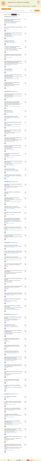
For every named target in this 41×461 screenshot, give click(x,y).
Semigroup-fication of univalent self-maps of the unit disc (13, 54)
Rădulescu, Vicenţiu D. (13, 432)
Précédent (5, 14)
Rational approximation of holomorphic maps (11, 206)
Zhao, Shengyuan (6, 176)
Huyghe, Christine (6, 214)
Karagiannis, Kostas (13, 201)
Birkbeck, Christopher (7, 309)
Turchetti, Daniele (11, 149)
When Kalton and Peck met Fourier (9, 324)
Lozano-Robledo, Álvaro (13, 42)
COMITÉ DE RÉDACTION (18, 6)
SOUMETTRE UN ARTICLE (26, 6)
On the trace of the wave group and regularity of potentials (13, 263)
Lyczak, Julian (6, 97)
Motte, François (6, 375)
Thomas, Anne (17, 424)
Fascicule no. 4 (14, 242)
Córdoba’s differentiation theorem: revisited (11, 116)
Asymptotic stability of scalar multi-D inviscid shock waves (13, 364)
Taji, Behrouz (12, 410)
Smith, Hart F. (6, 266)
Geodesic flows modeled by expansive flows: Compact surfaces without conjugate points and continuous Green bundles (13, 445)
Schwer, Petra (12, 424)
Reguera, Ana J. (6, 381)
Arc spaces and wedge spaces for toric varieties (11, 379)
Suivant (18, 14)
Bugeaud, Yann (6, 360)
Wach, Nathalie (12, 214)
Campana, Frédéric (7, 341)
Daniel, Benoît (6, 50)
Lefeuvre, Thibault (16, 78)
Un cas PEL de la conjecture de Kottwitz (10, 396)
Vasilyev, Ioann (12, 141)
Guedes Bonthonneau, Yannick (8, 78)
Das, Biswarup (6, 106)
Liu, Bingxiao (6, 347)
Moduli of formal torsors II (8, 110)
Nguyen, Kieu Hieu (7, 397)
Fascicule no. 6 (14, 394)
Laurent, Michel (11, 360)
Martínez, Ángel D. (7, 118)
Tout (31, 10)
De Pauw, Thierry (6, 141)
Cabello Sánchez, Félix (7, 326)
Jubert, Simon (6, 440)
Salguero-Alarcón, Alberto (15, 326)
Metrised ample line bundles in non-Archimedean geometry (13, 286)
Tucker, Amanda (12, 247)
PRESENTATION (10, 6)
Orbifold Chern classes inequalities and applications (12, 408)
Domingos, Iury (11, 50)
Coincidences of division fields (9, 40)
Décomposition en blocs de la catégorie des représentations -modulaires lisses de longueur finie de (12, 415)
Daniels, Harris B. (6, 42)
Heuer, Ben (12, 309)
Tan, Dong (9, 301)
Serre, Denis (6, 367)
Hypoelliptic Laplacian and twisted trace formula (11, 345)
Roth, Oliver (10, 57)
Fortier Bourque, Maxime (7, 334)
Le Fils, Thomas (6, 86)
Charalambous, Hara (7, 201)
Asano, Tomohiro (6, 282)
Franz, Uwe (10, 106)
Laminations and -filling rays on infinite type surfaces (12, 401)
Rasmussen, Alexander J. (12, 404)
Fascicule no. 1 (14, 16)
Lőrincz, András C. (6, 157)
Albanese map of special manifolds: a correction (11, 338)
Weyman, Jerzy (12, 157)
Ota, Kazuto (6, 237)
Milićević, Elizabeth (7, 424)
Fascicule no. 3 (14, 181)
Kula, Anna (14, 106)
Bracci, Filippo (6, 57)
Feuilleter (9, 14)
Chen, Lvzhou (6, 404)
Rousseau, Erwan (6, 410)
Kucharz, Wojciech (12, 208)
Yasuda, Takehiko (10, 112)
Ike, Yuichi (11, 282)
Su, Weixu (5, 301)
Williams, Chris (17, 309)
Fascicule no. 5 (14, 314)
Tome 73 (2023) (14, 14)
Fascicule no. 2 (14, 91)
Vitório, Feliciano (16, 50)
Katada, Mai (6, 274)
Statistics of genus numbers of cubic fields (10, 245)
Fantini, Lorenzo (6, 149)
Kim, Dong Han (11, 36)
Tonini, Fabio (6, 112)
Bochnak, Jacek (6, 208)
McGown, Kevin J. (6, 247)
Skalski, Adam (18, 106)
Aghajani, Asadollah (7, 432)
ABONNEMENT (34, 6)
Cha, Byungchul (6, 36)
